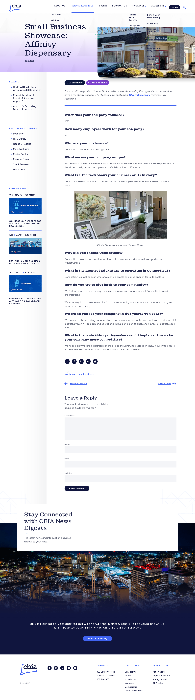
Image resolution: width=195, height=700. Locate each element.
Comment (70, 416)
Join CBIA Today (97, 638)
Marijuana (70, 374)
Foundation (121, 6)
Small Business (86, 374)
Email (68, 459)
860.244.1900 (103, 679)
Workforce (19, 169)
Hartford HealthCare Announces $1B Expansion (27, 89)
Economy (18, 133)
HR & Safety (19, 138)
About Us (65, 6)
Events (106, 6)
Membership (156, 6)
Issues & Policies (22, 143)
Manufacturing (21, 149)
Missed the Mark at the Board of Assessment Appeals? (25, 98)
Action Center (159, 671)
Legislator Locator (161, 675)
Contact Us (130, 671)
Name (68, 444)
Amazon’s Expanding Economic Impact (24, 108)
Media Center (20, 154)
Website (68, 473)
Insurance (138, 6)
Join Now (174, 6)
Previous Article (78, 384)
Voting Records (160, 679)
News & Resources (86, 6)
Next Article (164, 384)
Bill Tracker (158, 683)
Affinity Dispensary (139, 95)
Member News (21, 159)
